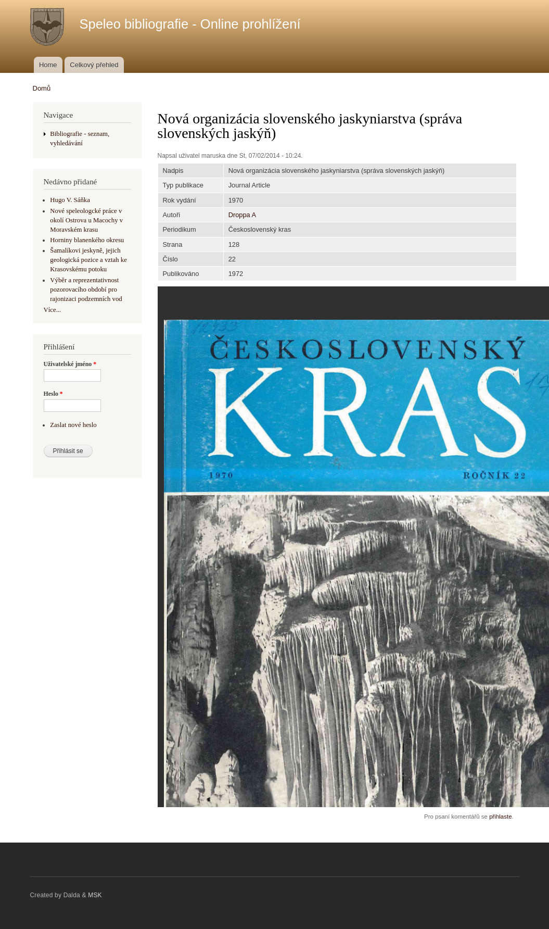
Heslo (53, 393)
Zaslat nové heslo (73, 425)
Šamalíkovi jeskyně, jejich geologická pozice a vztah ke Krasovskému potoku (88, 260)
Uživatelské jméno (70, 364)
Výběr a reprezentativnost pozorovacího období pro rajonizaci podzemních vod (86, 290)
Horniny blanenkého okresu (87, 240)
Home (48, 65)
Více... (52, 309)
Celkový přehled (94, 65)
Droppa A (242, 215)
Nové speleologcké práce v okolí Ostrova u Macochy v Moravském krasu (86, 220)
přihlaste (500, 816)
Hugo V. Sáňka (70, 200)
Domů (42, 88)
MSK (95, 895)
